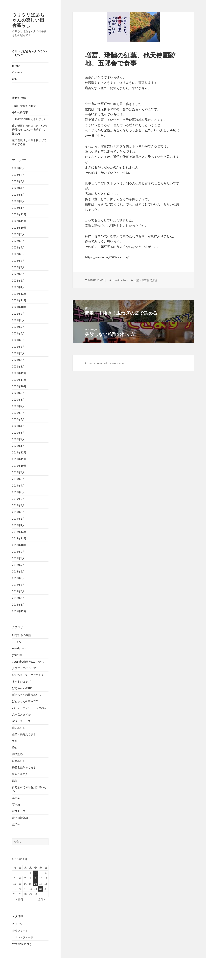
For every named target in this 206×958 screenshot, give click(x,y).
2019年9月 (18, 472)
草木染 (16, 798)
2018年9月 (18, 551)
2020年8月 (18, 399)
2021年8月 (18, 320)
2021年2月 (18, 360)
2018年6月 (18, 571)
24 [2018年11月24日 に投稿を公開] (40, 889)
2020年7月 (18, 406)
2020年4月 (18, 426)
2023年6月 (18, 175)
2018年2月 (18, 598)
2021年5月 (18, 340)
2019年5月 (18, 499)
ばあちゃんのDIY (22, 688)
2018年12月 (19, 532)
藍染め (16, 824)
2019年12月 (19, 452)
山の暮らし (18, 728)
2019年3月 (18, 512)
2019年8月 (18, 479)
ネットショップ (21, 681)
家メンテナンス (21, 721)
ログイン (17, 924)
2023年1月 (18, 208)
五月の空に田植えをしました (29, 119)
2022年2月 (18, 280)
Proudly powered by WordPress (105, 363)
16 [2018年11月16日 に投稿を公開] (35, 883)
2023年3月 (18, 194)
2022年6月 (18, 254)
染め (14, 747)
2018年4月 (18, 585)
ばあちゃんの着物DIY (25, 701)
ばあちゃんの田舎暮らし (26, 694)
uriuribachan (120, 280)
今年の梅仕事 (20, 112)
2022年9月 (18, 234)
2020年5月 (18, 419)
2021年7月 (18, 327)
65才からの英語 (21, 635)
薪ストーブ (18, 811)
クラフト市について (24, 668)
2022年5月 (18, 261)
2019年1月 (18, 525)
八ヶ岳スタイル (21, 714)
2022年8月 (18, 241)
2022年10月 (19, 227)
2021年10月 (19, 307)
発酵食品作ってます (24, 767)
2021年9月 (18, 313)
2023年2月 (18, 201)
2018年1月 (18, 604)
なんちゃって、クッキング (28, 675)
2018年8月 (18, 558)
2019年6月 (18, 492)
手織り (16, 741)
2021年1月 (18, 366)
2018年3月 (18, 591)
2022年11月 (19, 221)
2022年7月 (18, 247)
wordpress (19, 648)
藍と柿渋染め (20, 817)
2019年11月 (19, 459)
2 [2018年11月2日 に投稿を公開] (35, 873)
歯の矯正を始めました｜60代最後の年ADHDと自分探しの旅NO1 (29, 129)
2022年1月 (18, 287)
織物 (14, 780)
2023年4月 (18, 188)
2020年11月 (19, 380)
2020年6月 (18, 413)
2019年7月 (18, 485)
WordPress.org (21, 944)
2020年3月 (18, 432)
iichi (15, 79)
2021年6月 (18, 333)
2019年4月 (18, 505)
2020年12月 (19, 373)
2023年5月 (18, 181)
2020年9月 (18, 393)
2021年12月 (19, 294)
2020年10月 (19, 386)
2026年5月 (18, 168)
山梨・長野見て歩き (24, 734)
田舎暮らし (18, 761)
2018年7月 (18, 565)
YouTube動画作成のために (28, 661)
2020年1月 (18, 446)
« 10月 (19, 899)
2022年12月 (19, 214)
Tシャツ (17, 642)
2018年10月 (19, 545)
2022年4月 (18, 267)
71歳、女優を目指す (24, 106)
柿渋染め (17, 754)
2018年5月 (18, 578)
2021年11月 (19, 300)
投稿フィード (20, 931)
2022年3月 (18, 274)
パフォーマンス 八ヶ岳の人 (29, 708)
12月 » (41, 899)
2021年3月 (18, 353)
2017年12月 (19, 611)
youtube (17, 655)
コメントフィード (22, 937)
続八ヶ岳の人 (20, 774)
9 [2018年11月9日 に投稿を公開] (35, 878)
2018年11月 (19, 538)
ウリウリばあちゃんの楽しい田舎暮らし (28, 20)
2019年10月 (19, 466)
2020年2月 (18, 439)
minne (16, 66)
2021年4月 (18, 346)
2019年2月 (18, 518)
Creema (17, 72)
